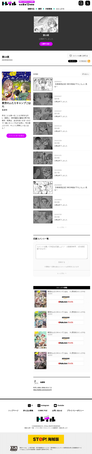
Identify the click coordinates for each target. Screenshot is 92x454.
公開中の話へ (46, 44)
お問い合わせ (57, 411)
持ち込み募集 (28, 411)
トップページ (13, 411)
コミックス (60, 9)
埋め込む (84, 61)
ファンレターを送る (16, 136)
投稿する (61, 262)
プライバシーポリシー (75, 411)
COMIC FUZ (42, 411)
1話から (86, 74)
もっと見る (60, 227)
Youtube (61, 405)
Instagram (45, 405)
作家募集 (48, 9)
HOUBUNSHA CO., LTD (39, 426)
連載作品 (31, 9)
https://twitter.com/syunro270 (42, 390)
